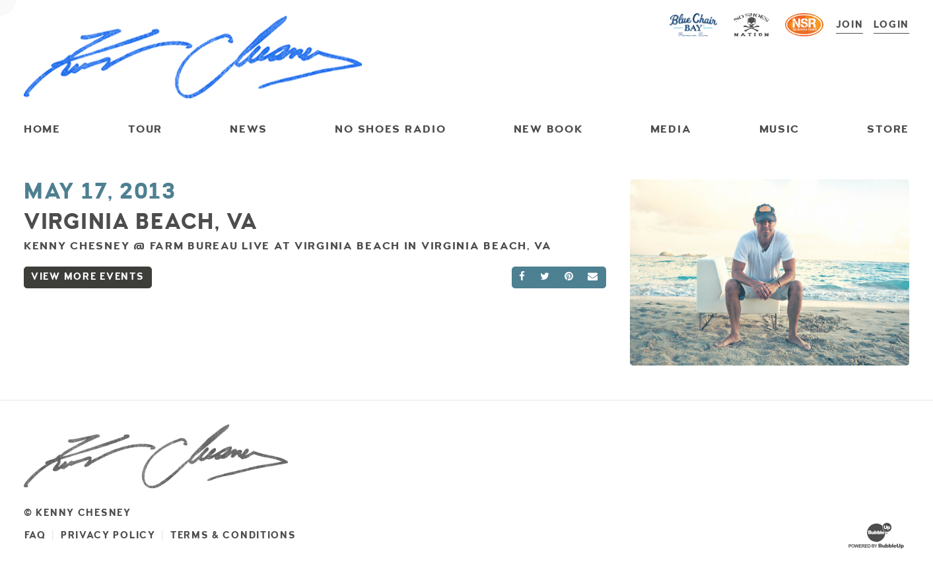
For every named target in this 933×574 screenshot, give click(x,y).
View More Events (88, 277)
